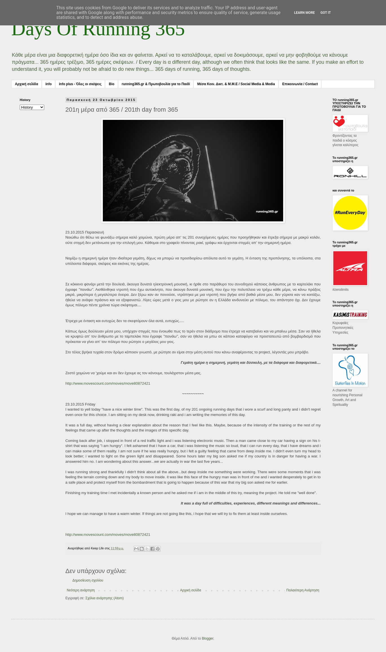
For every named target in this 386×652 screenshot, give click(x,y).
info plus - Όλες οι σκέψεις (80, 84)
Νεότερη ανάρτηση (81, 590)
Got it (325, 13)
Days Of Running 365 (98, 28)
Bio (111, 84)
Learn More (304, 13)
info (48, 84)
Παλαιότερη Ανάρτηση (302, 590)
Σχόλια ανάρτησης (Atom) (104, 598)
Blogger (207, 638)
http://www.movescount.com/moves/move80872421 (107, 383)
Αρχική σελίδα (26, 84)
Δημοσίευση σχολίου (87, 580)
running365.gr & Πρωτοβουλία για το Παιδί (156, 84)
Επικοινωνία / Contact (300, 84)
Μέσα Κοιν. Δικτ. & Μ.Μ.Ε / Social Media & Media (236, 84)
